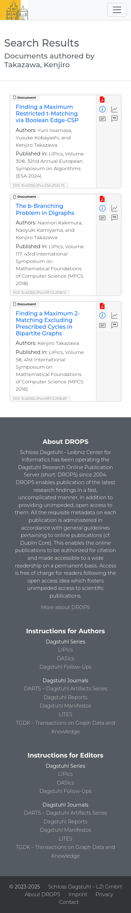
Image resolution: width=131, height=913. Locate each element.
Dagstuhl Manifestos (65, 706)
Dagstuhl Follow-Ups (65, 667)
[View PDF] (102, 100)
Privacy (104, 894)
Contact (69, 902)
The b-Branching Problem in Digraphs (45, 209)
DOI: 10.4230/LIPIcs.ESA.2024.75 (39, 185)
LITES (65, 714)
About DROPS (42, 894)
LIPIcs (65, 650)
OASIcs (65, 658)
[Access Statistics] (115, 109)
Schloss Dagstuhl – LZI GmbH (85, 887)
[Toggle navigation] (117, 10)
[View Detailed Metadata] (102, 109)
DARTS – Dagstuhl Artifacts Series (65, 688)
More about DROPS (65, 607)
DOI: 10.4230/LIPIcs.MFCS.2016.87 (40, 398)
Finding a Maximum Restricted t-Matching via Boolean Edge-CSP (47, 114)
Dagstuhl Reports (66, 697)
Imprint (77, 894)
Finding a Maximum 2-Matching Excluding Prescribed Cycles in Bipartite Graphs (48, 323)
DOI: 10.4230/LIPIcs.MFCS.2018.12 (39, 292)
